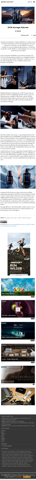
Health (19, 464)
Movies (18, 457)
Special (25, 455)
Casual (31, 458)
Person (5, 451)
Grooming (7, 217)
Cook (11, 452)
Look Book (13, 457)
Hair (10, 455)
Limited (8, 457)
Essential (19, 425)
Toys (3, 424)
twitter (2, 436)
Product (12, 464)
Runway (8, 418)
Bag (17, 461)
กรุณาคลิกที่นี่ (18, 476)
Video (33, 425)
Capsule (31, 460)
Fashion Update (14, 418)
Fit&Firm (16, 463)
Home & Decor (31, 422)
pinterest (3, 438)
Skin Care (13, 217)
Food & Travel (14, 422)
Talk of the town (24, 454)
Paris (21, 457)
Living (29, 466)
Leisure (4, 422)
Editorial (4, 425)
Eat (2, 451)
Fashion (4, 418)
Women (11, 454)
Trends (25, 461)
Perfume (32, 296)
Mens (12, 458)
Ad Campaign (25, 458)
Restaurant (10, 460)
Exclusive (9, 425)
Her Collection (14, 455)
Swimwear (4, 452)
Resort (28, 452)
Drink (20, 463)
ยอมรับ (26, 476)
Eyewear (20, 458)
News (7, 463)
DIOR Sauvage (26, 217)
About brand (9, 419)
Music (9, 458)
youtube (3, 439)
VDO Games (28, 451)
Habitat (29, 457)
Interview (21, 455)
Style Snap (22, 421)
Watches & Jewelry (23, 418)
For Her (14, 419)
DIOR (19, 217)
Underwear (30, 455)
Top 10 (29, 425)
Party (29, 454)
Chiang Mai (16, 454)
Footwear (14, 466)
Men (9, 461)
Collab (26, 460)
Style (3, 421)
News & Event (8, 424)
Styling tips (23, 464)
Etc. (32, 452)
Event (15, 464)
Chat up (25, 457)
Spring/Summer (17, 460)
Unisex (17, 452)
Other (14, 452)
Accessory (12, 461)
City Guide (24, 425)
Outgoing (22, 451)
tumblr (2, 441)
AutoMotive (20, 466)
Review (25, 452)
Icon (17, 421)
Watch (28, 464)
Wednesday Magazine (7, 445)
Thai (8, 452)
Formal (3, 455)
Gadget (9, 466)
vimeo (2, 435)
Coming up (4, 458)
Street (7, 454)
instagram (3, 433)
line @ (2, 432)
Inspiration (13, 421)
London (17, 451)
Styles (23, 460)
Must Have (14, 425)
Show (15, 458)
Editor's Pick (5, 460)
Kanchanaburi (11, 451)
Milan (21, 452)
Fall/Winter (4, 461)
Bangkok (4, 457)
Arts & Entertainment (22, 422)
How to (8, 422)
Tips (33, 384)
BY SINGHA (18, 31)
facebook (3, 430)
